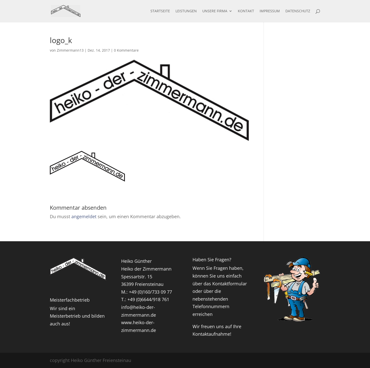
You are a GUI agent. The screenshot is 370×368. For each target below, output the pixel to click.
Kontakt (246, 11)
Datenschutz (297, 11)
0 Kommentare (126, 50)
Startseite (160, 11)
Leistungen (186, 11)
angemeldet (83, 216)
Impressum (270, 11)
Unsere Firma (214, 11)
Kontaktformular (229, 284)
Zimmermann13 (70, 50)
